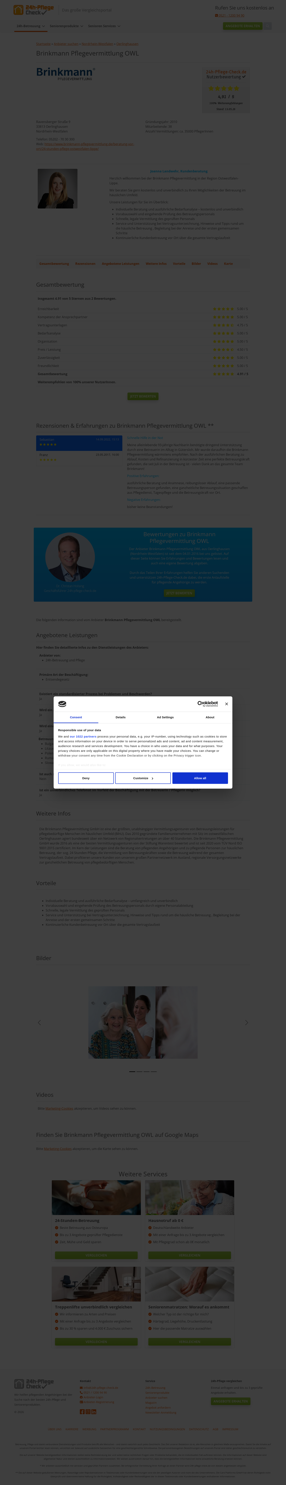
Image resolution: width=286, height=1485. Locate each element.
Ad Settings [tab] (165, 717)
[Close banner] (226, 704)
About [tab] (210, 717)
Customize (143, 778)
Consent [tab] (76, 717)
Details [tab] (121, 717)
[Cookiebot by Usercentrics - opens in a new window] (200, 704)
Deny (86, 778)
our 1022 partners (83, 736)
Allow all (200, 778)
